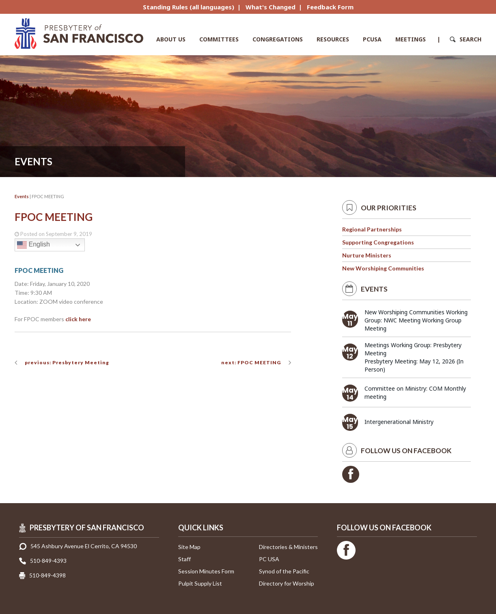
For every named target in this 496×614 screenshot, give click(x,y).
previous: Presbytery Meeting (67, 362)
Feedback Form (330, 7)
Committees (219, 39)
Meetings (410, 39)
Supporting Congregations (378, 242)
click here (78, 319)
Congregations (277, 39)
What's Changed (270, 7)
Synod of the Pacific (284, 571)
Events (22, 196)
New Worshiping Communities (383, 268)
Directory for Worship (286, 583)
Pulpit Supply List (200, 583)
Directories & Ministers (288, 546)
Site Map (189, 546)
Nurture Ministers (366, 255)
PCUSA (372, 39)
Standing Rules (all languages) (188, 7)
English (33, 245)
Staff (184, 559)
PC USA (269, 559)
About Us (170, 39)
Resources (333, 39)
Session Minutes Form (206, 571)
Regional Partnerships (372, 229)
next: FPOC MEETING (251, 362)
